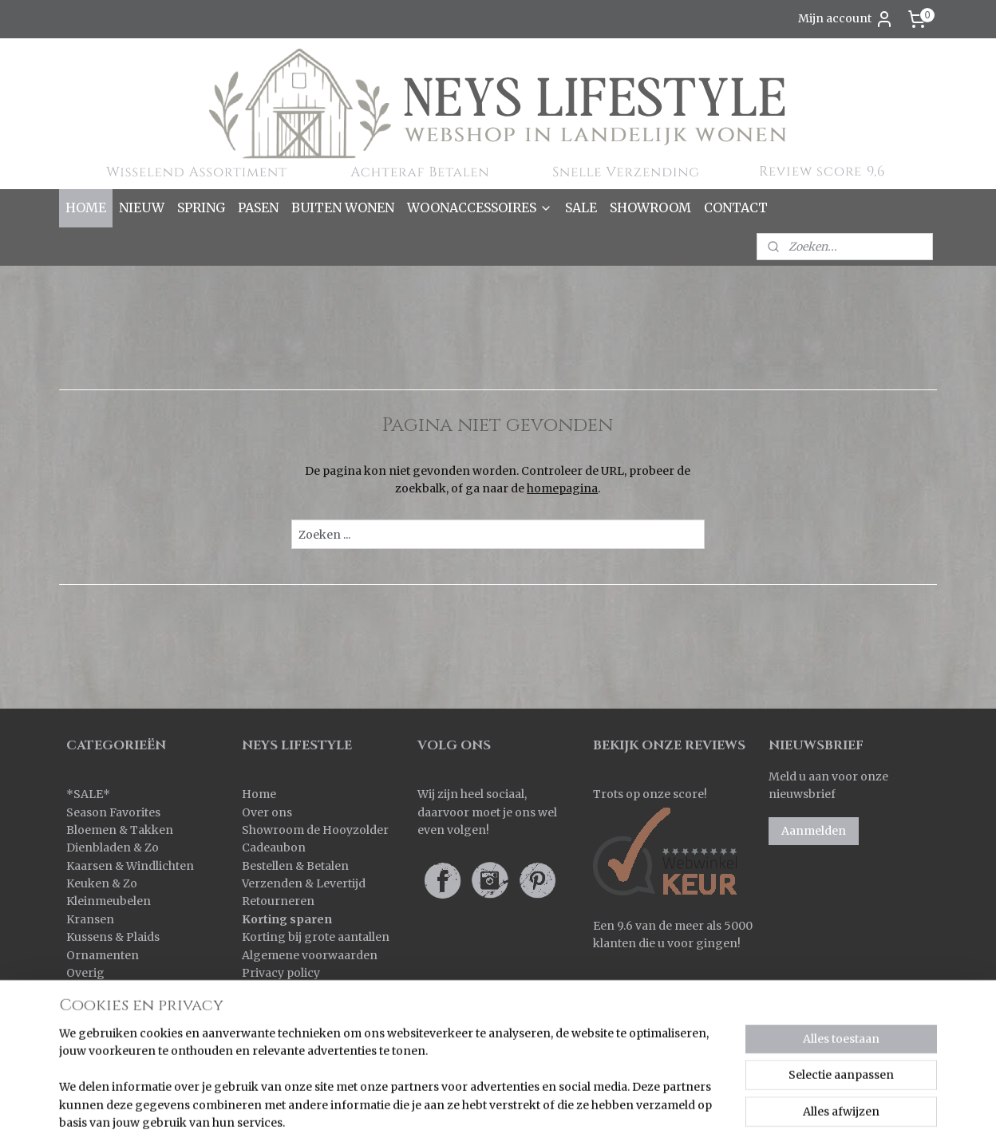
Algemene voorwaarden (309, 955)
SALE (581, 207)
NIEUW (141, 207)
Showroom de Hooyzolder (315, 830)
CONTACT (736, 207)
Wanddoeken (103, 1044)
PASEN (258, 207)
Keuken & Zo (101, 883)
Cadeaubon (274, 847)
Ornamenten (102, 955)
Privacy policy (281, 973)
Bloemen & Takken (121, 830)
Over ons (267, 812)
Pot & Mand (99, 990)
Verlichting (97, 1026)
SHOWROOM (650, 207)
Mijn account (846, 19)
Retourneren (278, 901)
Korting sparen (287, 919)
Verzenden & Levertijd (304, 883)
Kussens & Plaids (113, 937)
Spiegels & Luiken (116, 1009)
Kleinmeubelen (108, 901)
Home (259, 794)
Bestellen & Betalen (295, 866)
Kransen (90, 919)
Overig (85, 973)
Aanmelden (813, 831)
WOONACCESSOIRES (479, 207)
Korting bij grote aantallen (315, 937)
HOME (85, 207)
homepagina (562, 488)
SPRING (201, 207)
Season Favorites (113, 812)
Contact (264, 990)
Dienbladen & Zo (112, 847)
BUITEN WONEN (342, 207)
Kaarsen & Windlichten (130, 866)
